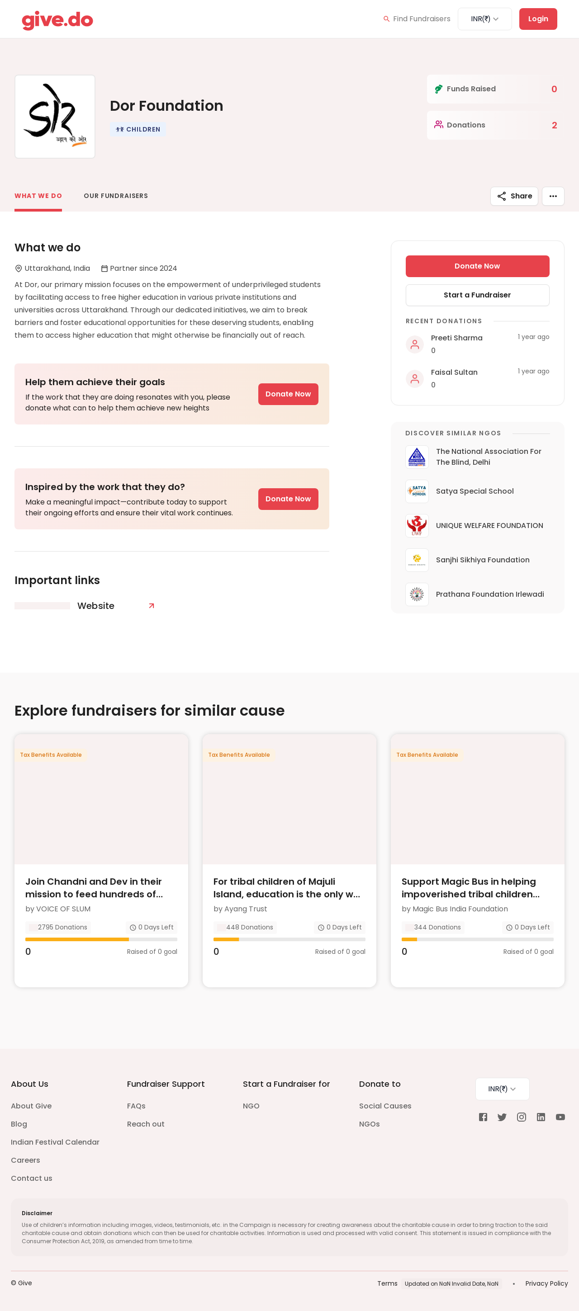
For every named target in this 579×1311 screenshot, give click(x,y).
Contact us (31, 1178)
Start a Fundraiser (477, 295)
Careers (25, 1160)
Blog (19, 1124)
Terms (387, 1283)
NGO (251, 1106)
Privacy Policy (547, 1283)
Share (514, 196)
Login (538, 19)
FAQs (136, 1106)
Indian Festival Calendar (55, 1142)
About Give (31, 1106)
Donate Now (288, 394)
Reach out (146, 1124)
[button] (138, 129)
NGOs (369, 1124)
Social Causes (385, 1106)
